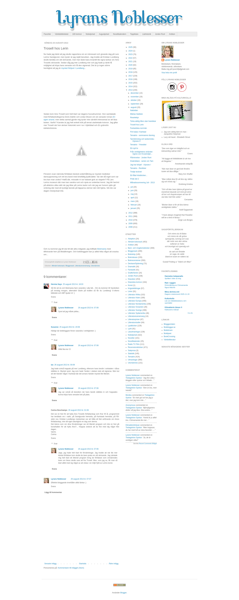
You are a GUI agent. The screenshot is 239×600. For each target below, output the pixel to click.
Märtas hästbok (136, 114)
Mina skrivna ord (172, 292)
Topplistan (134, 34)
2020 (130, 65)
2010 (130, 220)
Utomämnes (95, 266)
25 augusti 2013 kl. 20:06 (69, 327)
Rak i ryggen (170, 283)
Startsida (82, 564)
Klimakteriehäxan (133, 425)
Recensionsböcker (135, 347)
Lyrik (130, 329)
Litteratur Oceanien (135, 307)
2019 (130, 69)
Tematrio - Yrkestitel (138, 145)
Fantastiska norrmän (138, 128)
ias (52, 365)
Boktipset (167, 333)
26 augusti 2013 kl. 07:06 (88, 388)
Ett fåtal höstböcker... (138, 175)
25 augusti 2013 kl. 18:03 (73, 284)
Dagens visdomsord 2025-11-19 (177, 294)
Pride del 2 (134, 179)
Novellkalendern (119, 34)
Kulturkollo (169, 298)
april (133, 198)
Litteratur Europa (134, 301)
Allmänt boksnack (58, 266)
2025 (130, 47)
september (135, 104)
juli (132, 187)
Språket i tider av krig (173, 278)
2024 (130, 51)
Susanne (55, 327)
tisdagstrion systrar (134, 378)
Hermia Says (56, 284)
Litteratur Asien (134, 298)
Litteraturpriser (134, 319)
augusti (134, 107)
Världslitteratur (170, 340)
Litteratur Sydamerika (136, 313)
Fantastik (131, 270)
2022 (130, 58)
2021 (130, 61)
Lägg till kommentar (53, 492)
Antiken (172, 34)
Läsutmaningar (134, 332)
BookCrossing (169, 336)
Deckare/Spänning (135, 263)
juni (132, 190)
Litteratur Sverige (135, 310)
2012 (130, 213)
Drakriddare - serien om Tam (141, 161)
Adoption (131, 239)
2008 (130, 227)
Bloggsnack (70, 266)
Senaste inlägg (50, 564)
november (135, 97)
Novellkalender (134, 341)
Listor (130, 291)
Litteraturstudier (134, 322)
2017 (130, 76)
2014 (130, 86)
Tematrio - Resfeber (138, 168)
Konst (130, 285)
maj (132, 194)
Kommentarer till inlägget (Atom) (71, 568)
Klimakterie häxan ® (173, 307)
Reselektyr (134, 117)
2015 (130, 83)
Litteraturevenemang (82, 266)
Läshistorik (146, 34)
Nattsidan (134, 110)
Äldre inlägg (113, 564)
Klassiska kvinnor (135, 282)
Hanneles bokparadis (174, 276)
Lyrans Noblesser (65, 308)
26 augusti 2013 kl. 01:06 (78, 410)
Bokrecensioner (134, 260)
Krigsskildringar (134, 288)
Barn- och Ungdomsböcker (139, 248)
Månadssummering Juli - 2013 (142, 182)
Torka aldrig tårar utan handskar (143, 121)
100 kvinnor (77, 34)
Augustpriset (104, 34)
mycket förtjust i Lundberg (72, 68)
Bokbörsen (168, 330)
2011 (130, 216)
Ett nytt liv (134, 148)
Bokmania (101, 249)
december (135, 93)
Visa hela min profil (169, 73)
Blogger (123, 593)
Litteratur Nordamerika (137, 304)
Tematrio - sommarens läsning (142, 135)
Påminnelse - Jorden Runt (140, 158)
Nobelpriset (90, 34)
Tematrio (131, 357)
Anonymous (130, 405)
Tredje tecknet (136, 172)
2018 (130, 72)
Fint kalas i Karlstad (138, 132)
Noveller (131, 338)
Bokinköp (131, 254)
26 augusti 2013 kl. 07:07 (81, 479)
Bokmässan (132, 257)
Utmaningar (132, 360)
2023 (130, 54)
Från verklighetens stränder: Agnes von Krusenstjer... (141, 153)
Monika (129, 395)
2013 (130, 90)
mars (133, 201)
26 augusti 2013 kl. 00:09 (64, 365)
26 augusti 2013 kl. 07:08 (88, 308)
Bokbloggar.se (169, 327)
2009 (130, 223)
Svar (55, 302)
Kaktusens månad (172, 310)
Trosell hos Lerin (137, 125)
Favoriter (47, 34)
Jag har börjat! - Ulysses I (140, 165)
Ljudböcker (132, 326)
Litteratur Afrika (134, 295)
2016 (130, 79)
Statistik (131, 353)
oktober (134, 100)
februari (134, 205)
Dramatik (131, 267)
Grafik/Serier (133, 273)
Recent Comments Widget (148, 443)
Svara (53, 297)
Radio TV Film (133, 344)
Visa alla (190, 313)
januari (134, 208)
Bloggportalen (169, 324)
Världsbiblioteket (61, 34)
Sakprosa (132, 350)
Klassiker (131, 279)
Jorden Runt (160, 34)
